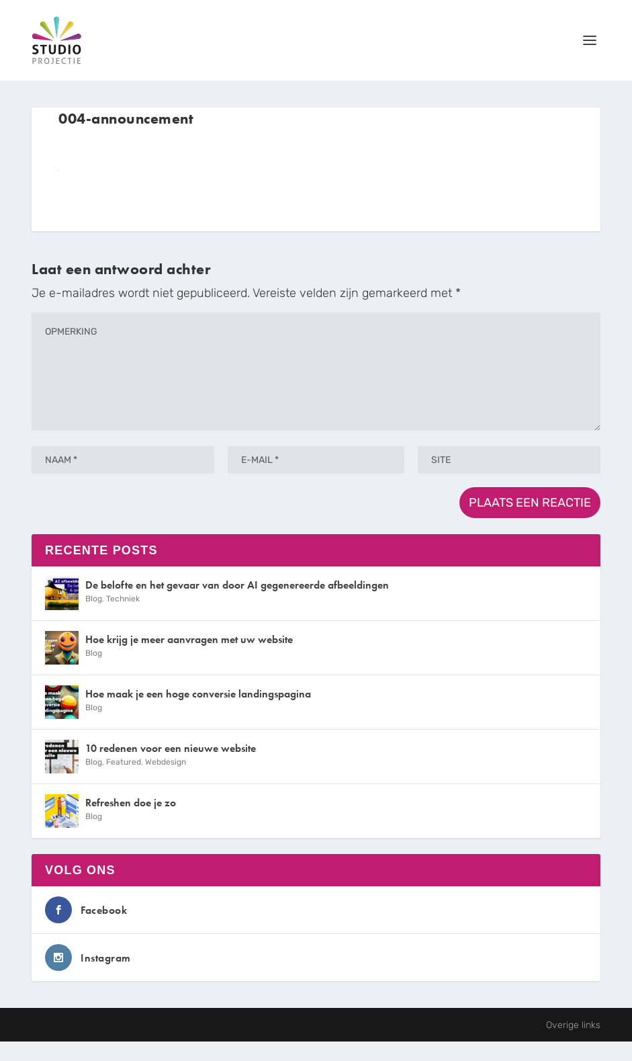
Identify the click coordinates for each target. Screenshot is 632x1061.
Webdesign (165, 762)
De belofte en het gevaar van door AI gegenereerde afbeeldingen (237, 585)
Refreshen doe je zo (130, 803)
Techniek (123, 598)
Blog (93, 598)
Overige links (573, 1025)
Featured (123, 762)
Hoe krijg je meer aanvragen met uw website (189, 639)
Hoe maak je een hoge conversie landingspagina (198, 694)
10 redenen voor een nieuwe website (170, 748)
